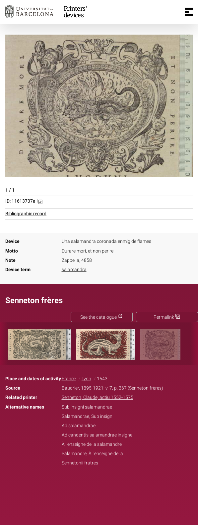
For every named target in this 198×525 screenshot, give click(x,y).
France (69, 379)
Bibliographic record (25, 214)
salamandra (74, 269)
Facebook (80, 484)
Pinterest (110, 484)
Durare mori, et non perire (87, 251)
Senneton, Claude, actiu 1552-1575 (97, 397)
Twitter (95, 484)
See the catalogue (101, 317)
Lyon (86, 379)
